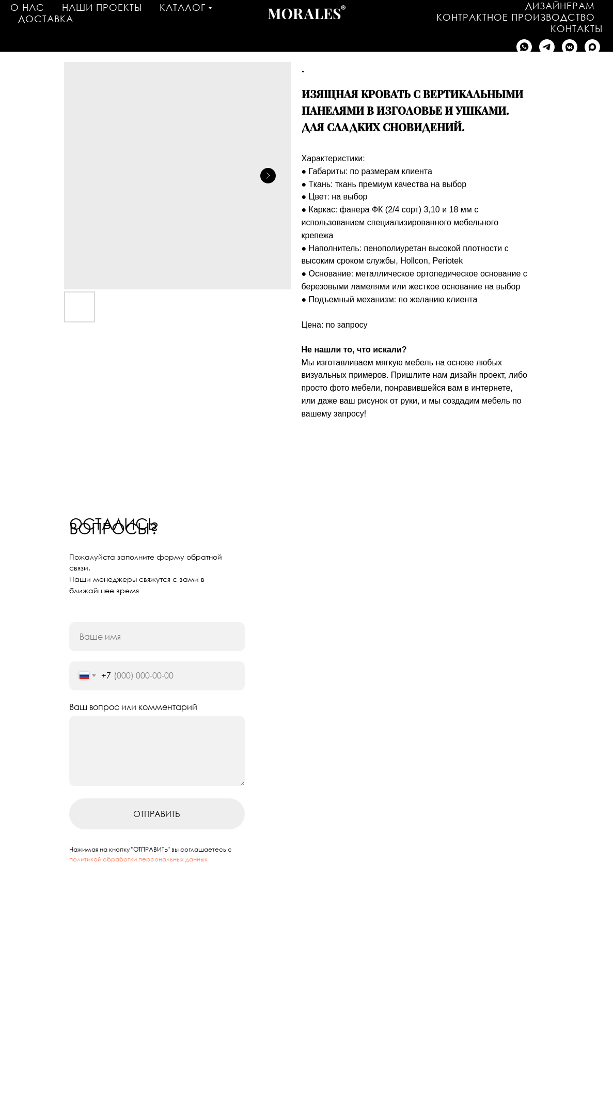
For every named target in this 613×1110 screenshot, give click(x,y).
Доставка (45, 18)
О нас (27, 7)
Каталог (183, 7)
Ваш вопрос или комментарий (133, 707)
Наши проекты (102, 7)
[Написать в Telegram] (547, 47)
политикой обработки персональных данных (138, 859)
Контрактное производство (515, 17)
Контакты (577, 28)
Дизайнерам (560, 5)
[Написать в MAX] (592, 47)
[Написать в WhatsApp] (524, 47)
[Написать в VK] (569, 47)
